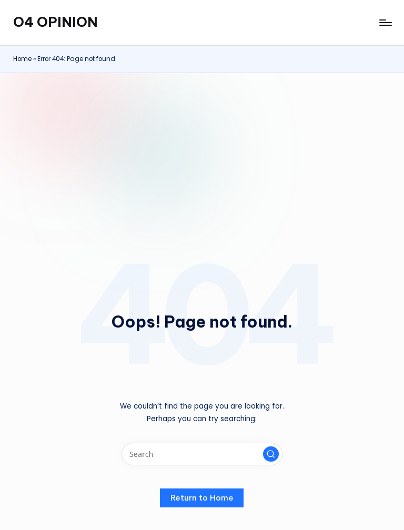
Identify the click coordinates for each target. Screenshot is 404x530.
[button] (271, 454)
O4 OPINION (55, 22)
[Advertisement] (202, 152)
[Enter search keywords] (202, 454)
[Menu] (384, 22)
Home (22, 59)
